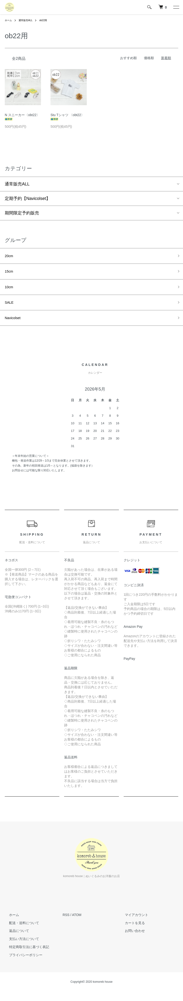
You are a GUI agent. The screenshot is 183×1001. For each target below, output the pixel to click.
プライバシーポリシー (21, 962)
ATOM (76, 922)
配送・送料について (20, 930)
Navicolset (15, 324)
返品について (15, 938)
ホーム (9, 20)
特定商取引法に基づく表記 (25, 954)
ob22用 (48, 20)
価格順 (149, 58)
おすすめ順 (128, 58)
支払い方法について (20, 946)
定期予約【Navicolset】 (27, 198)
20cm (10, 256)
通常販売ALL (28, 20)
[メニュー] (176, 7)
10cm (10, 290)
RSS (66, 922)
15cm (10, 273)
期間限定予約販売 (22, 213)
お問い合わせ (130, 938)
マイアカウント (132, 922)
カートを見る (130, 930)
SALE (10, 307)
